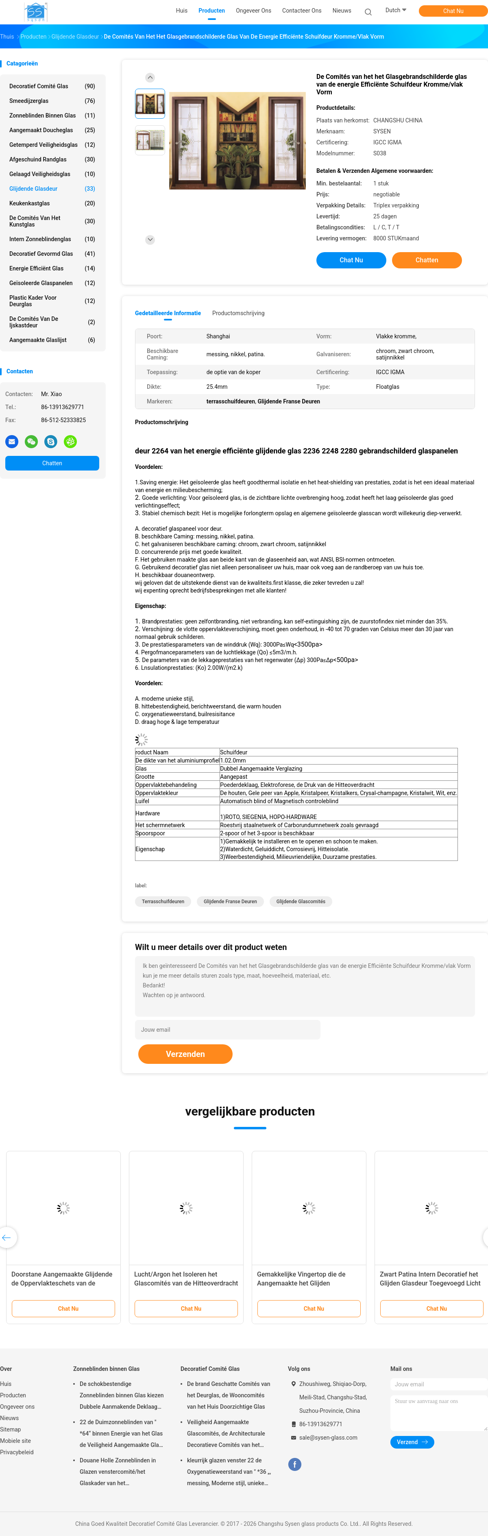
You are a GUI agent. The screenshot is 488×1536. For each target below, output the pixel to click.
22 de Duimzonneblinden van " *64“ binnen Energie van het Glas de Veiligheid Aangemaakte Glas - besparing (121, 1435)
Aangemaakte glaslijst (52, 340)
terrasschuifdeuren (163, 901)
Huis (5, 1384)
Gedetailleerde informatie (168, 313)
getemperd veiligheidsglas (52, 145)
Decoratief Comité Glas (52, 86)
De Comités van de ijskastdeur (52, 322)
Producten (13, 1395)
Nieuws (9, 1418)
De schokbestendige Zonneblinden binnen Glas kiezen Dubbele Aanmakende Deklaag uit (122, 1396)
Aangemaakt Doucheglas (52, 130)
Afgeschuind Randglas (52, 159)
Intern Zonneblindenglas (52, 239)
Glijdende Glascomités (301, 901)
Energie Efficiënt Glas (52, 268)
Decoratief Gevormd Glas (52, 254)
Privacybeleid (17, 1452)
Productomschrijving (238, 313)
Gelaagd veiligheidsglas (52, 174)
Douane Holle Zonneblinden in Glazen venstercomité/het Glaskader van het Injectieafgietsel (118, 1473)
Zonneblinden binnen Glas (52, 115)
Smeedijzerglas (52, 101)
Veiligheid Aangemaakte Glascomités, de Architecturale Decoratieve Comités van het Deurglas (226, 1435)
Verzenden (185, 1054)
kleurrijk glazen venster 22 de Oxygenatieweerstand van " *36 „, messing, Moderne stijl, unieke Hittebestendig (229, 1473)
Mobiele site (15, 1441)
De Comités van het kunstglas (52, 221)
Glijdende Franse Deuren (230, 901)
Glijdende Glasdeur (52, 189)
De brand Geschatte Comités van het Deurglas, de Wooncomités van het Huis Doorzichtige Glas (228, 1395)
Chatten (52, 463)
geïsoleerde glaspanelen (52, 283)
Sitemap (10, 1429)
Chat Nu (453, 11)
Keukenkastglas (52, 203)
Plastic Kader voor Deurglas (52, 300)
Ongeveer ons (17, 1406)
